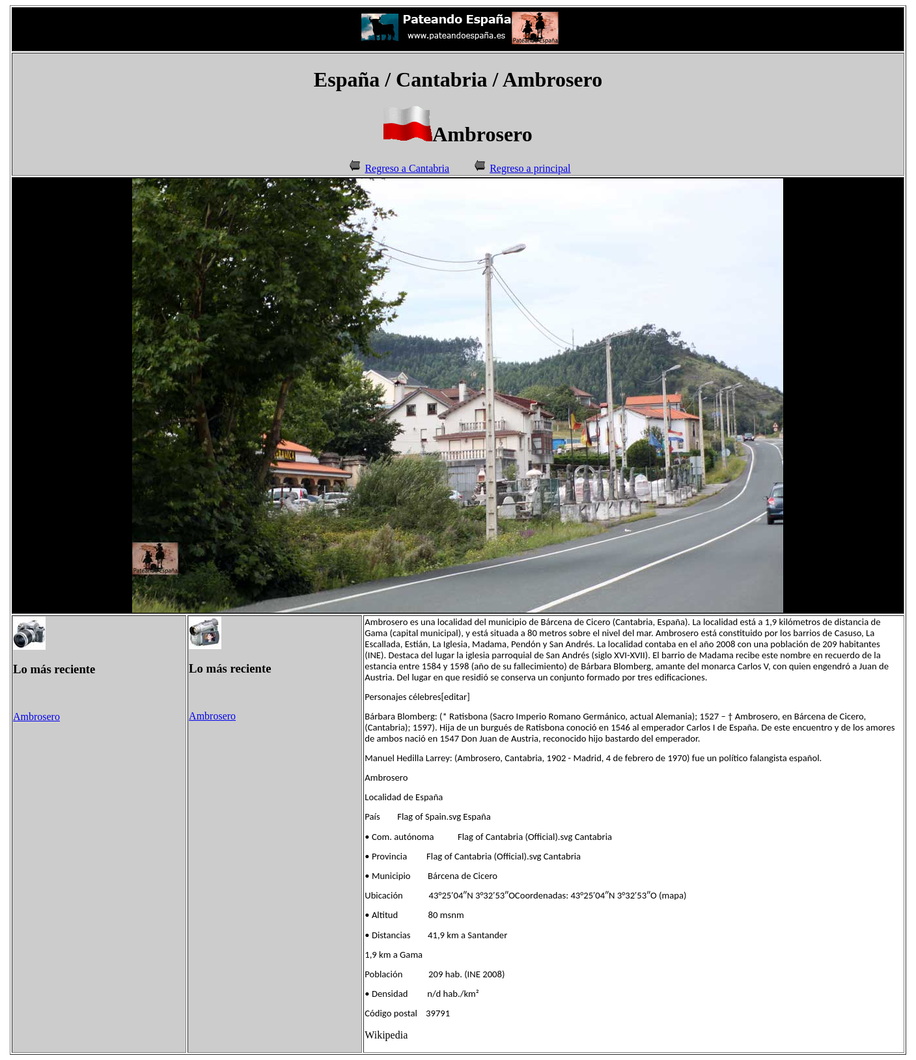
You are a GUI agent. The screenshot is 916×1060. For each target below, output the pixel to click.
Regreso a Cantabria (407, 168)
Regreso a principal (530, 168)
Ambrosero (36, 716)
